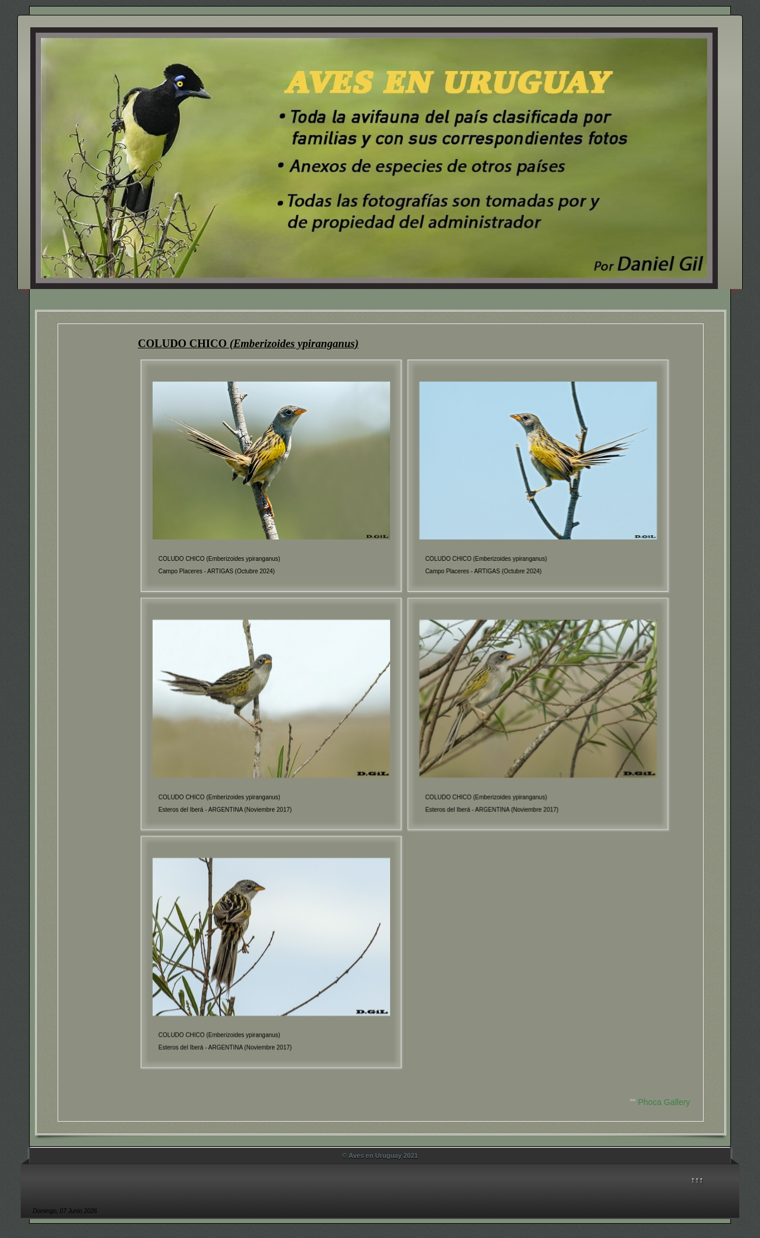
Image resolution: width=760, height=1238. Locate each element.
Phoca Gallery (664, 1102)
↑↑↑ (697, 1180)
